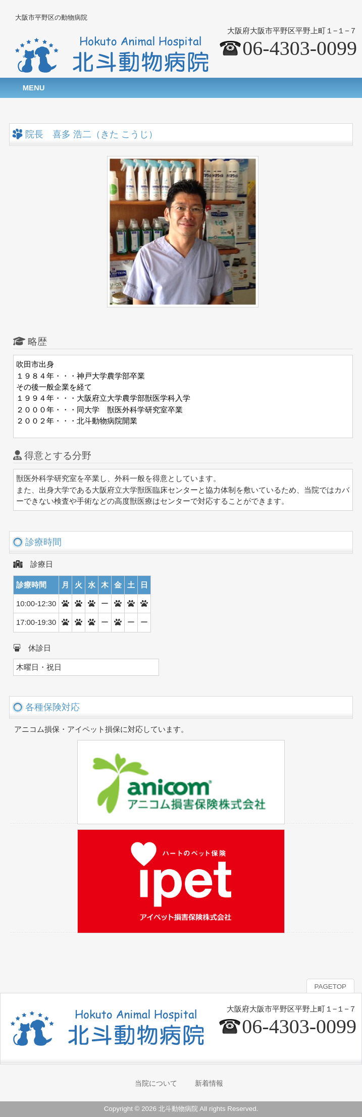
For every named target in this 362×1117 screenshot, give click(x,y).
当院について (156, 1083)
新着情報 (209, 1083)
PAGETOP (330, 986)
